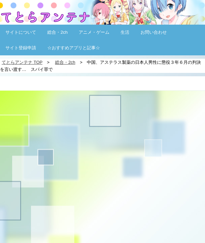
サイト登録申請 (20, 47)
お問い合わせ (153, 32)
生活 (125, 32)
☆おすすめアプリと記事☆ (73, 47)
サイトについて (20, 32)
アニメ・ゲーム (94, 32)
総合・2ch (57, 32)
